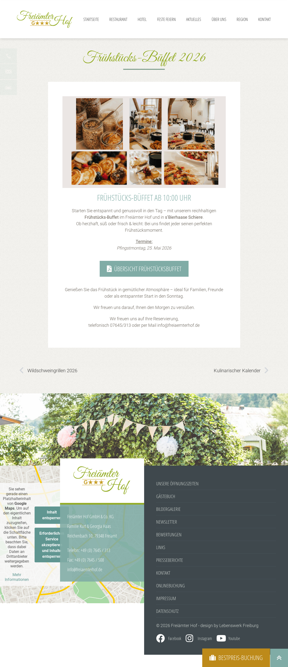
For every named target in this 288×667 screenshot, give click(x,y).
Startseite (91, 19)
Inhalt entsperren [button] (51, 515)
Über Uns (219, 19)
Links (160, 548)
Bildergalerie (168, 509)
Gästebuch (165, 497)
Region (242, 19)
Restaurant (118, 19)
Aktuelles (193, 19)
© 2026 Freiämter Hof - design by (187, 626)
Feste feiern (166, 19)
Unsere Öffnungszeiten (177, 484)
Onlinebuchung (170, 586)
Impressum (166, 599)
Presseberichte (169, 560)
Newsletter (166, 522)
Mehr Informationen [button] (17, 577)
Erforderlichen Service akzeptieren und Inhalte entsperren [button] (51, 545)
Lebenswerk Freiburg (238, 626)
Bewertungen (169, 535)
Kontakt (264, 19)
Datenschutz (167, 611)
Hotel (142, 19)
